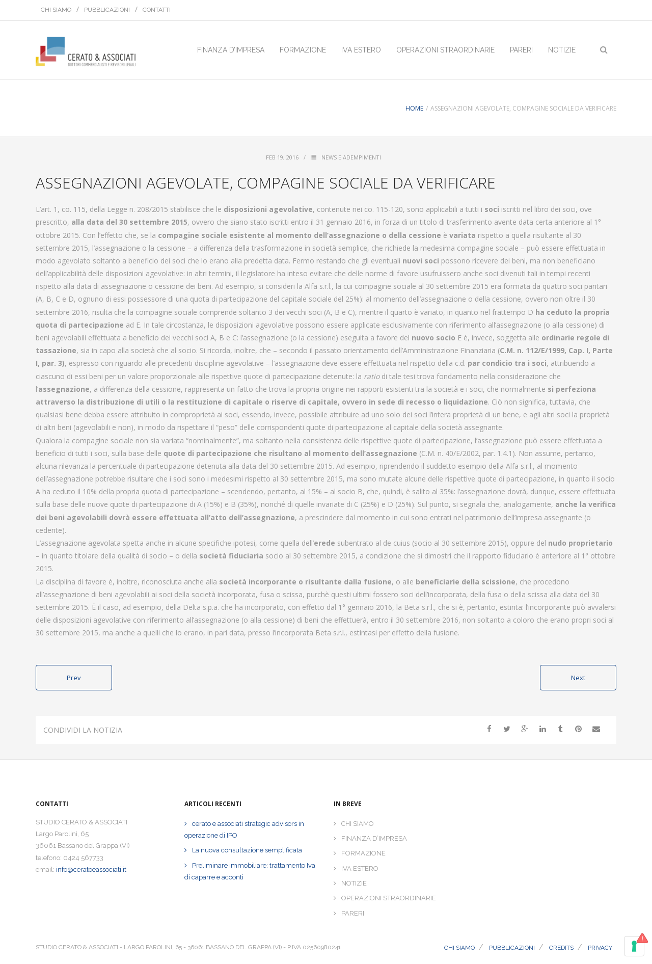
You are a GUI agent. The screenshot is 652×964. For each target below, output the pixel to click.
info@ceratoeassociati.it (91, 869)
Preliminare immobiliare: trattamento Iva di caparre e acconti (249, 871)
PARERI (352, 913)
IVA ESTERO (359, 868)
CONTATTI (157, 9)
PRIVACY (600, 947)
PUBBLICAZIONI (107, 9)
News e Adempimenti (351, 157)
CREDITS (561, 947)
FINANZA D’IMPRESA (374, 838)
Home (414, 108)
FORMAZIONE (363, 853)
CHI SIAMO (56, 9)
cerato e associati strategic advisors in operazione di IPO (244, 829)
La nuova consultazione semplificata (247, 850)
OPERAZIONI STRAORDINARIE (388, 898)
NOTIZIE (354, 883)
